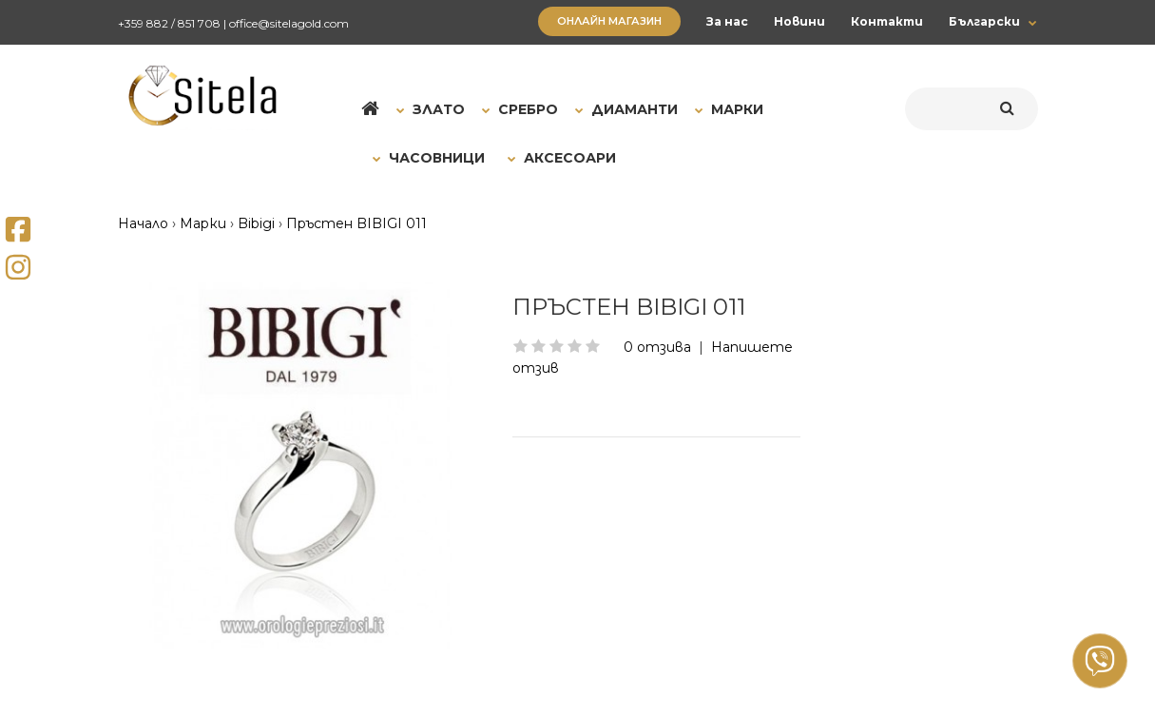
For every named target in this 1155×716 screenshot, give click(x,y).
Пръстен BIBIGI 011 (356, 223)
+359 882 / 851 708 (169, 23)
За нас (727, 21)
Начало (143, 223)
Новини (799, 21)
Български (984, 21)
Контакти (887, 21)
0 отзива (657, 347)
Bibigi (256, 223)
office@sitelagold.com (289, 23)
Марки (203, 223)
